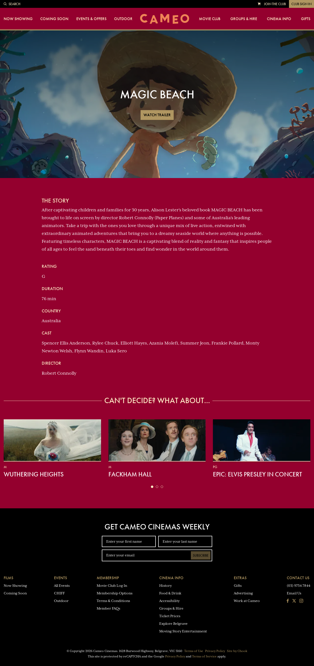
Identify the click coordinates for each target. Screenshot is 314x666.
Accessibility (169, 601)
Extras (240, 577)
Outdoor (123, 19)
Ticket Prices (169, 616)
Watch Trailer (157, 114)
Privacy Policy (215, 651)
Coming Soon (54, 19)
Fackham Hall (130, 474)
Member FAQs (108, 608)
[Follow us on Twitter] (294, 601)
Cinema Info (279, 19)
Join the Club (275, 4)
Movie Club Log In (112, 586)
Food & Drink (170, 593)
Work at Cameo (247, 601)
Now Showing (18, 19)
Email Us (294, 593)
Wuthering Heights (34, 474)
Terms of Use (193, 651)
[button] (152, 487)
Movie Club (209, 19)
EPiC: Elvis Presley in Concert (257, 474)
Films (8, 577)
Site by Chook (237, 651)
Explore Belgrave (173, 624)
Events (60, 577)
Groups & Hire (243, 19)
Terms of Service (204, 656)
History (165, 586)
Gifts (305, 19)
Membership (108, 577)
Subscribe (201, 555)
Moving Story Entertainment (183, 631)
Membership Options (114, 593)
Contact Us (298, 577)
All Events (62, 586)
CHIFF (59, 593)
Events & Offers (91, 19)
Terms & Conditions (113, 601)
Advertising (243, 593)
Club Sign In (301, 4)
